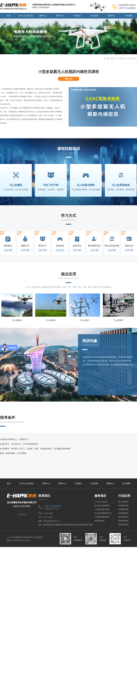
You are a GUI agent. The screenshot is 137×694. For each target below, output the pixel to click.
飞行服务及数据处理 (102, 517)
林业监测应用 (123, 524)
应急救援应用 (123, 513)
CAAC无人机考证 (25, 16)
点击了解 (8, 250)
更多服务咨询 (99, 521)
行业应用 (94, 16)
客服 (24, 514)
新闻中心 (111, 16)
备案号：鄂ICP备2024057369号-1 (19, 540)
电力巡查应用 (123, 502)
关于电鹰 (128, 16)
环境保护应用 (123, 509)
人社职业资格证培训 (102, 509)
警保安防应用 (123, 521)
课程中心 (43, 16)
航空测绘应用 (123, 517)
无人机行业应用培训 (102, 505)
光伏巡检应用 (123, 505)
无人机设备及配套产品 (102, 513)
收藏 (19, 514)
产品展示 (77, 16)
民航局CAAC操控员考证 (128, 58)
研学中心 (60, 16)
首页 (8, 16)
